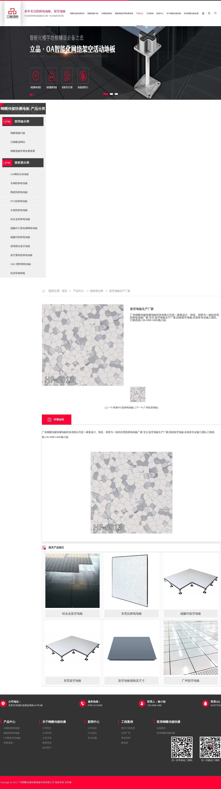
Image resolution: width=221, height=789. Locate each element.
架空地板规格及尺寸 (131, 680)
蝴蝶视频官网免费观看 (124, 13)
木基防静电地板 (19, 210)
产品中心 (139, 13)
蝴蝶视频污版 (93, 13)
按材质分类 (22, 162)
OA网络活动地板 (19, 174)
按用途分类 (22, 121)
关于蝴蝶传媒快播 (174, 13)
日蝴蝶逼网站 (106, 13)
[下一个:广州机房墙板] (146, 407)
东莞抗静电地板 (131, 613)
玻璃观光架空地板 (20, 246)
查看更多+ (9, 743)
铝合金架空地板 (72, 613)
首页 (64, 291)
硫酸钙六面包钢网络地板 (23, 228)
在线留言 (161, 728)
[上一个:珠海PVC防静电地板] (119, 407)
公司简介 (47, 728)
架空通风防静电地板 (21, 255)
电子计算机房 (128, 728)
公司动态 (92, 728)
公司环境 (47, 733)
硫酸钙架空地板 (190, 613)
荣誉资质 (47, 743)
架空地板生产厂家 (119, 291)
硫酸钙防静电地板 (20, 237)
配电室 (124, 743)
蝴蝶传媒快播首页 (77, 13)
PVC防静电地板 (18, 201)
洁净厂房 (125, 733)
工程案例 (149, 13)
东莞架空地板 (72, 680)
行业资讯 (92, 733)
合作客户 (47, 748)
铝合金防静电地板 (20, 219)
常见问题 (92, 738)
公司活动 (47, 738)
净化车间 (125, 738)
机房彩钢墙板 (17, 273)
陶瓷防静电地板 (19, 192)
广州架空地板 (191, 680)
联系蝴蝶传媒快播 (191, 13)
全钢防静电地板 (19, 183)
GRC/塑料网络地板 (20, 264)
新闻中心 (160, 13)
